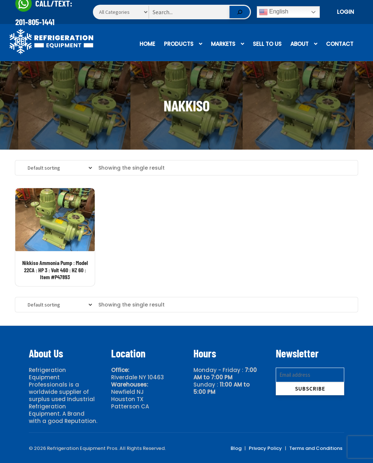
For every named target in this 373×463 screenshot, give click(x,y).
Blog (236, 448)
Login (345, 12)
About (299, 44)
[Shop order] (57, 168)
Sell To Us (267, 44)
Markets (223, 44)
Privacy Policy (265, 448)
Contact (339, 44)
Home (147, 44)
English (273, 12)
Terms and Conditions (315, 448)
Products (178, 44)
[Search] (239, 12)
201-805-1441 (35, 22)
